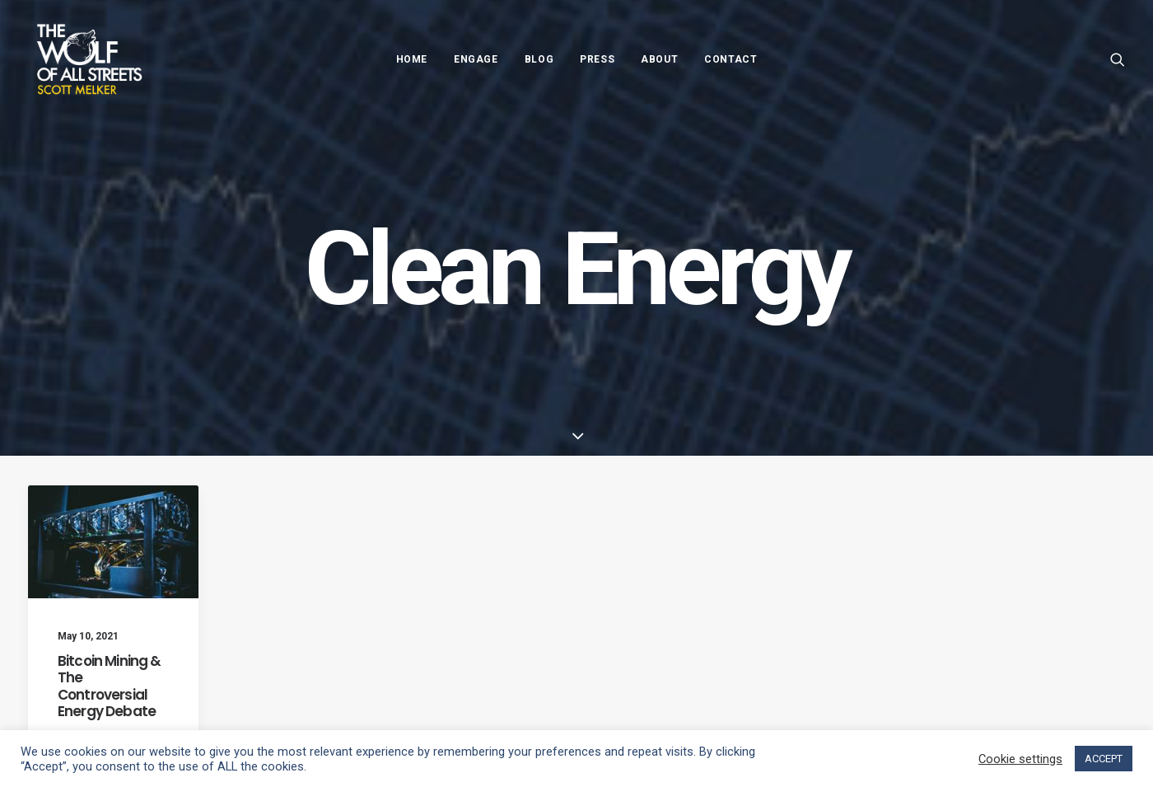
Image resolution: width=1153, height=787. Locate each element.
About (659, 59)
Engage (476, 59)
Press (597, 59)
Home (411, 59)
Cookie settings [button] (1020, 759)
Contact (730, 59)
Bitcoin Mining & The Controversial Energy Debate (109, 686)
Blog (539, 59)
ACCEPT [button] (1104, 758)
